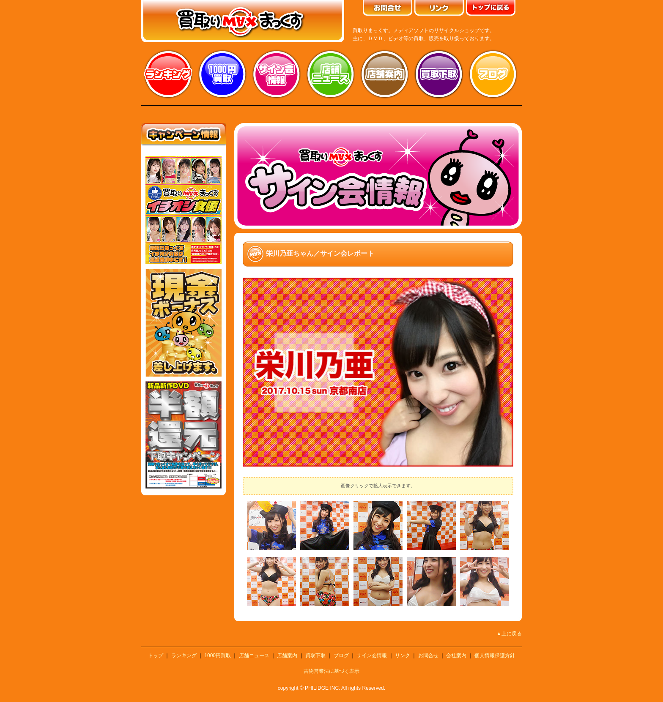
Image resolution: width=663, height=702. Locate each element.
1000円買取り (222, 74)
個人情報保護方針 (494, 655)
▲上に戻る (509, 633)
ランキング (168, 74)
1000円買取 (217, 655)
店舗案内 (385, 74)
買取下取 (315, 655)
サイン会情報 (276, 74)
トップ (155, 655)
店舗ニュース (331, 74)
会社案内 (456, 655)
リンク (402, 655)
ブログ (493, 74)
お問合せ (428, 655)
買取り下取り (439, 74)
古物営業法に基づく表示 (331, 671)
